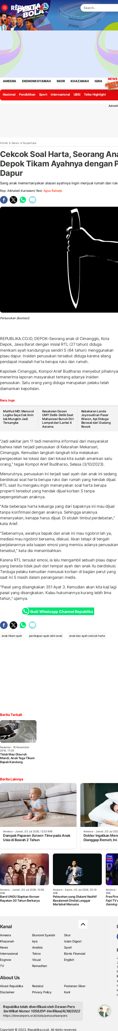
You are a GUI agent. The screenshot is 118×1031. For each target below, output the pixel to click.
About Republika (11, 986)
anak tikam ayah (12, 635)
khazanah (80, 81)
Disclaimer (7, 992)
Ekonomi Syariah (36, 81)
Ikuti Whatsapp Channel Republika (58, 611)
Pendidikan (27, 94)
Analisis (37, 947)
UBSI (77, 94)
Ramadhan (39, 966)
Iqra (35, 941)
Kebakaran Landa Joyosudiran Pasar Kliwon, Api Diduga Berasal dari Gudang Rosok (96, 418)
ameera (9, 81)
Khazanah (7, 941)
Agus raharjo (52, 190)
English (69, 960)
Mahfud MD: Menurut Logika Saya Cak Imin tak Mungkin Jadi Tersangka (18, 417)
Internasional (60, 94)
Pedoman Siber (74, 986)
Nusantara (29, 143)
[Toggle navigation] (4, 7)
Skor (67, 935)
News (112, 79)
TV (2, 966)
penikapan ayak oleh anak (45, 635)
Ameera (5, 935)
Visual (36, 960)
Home (4, 143)
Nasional (9, 94)
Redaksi (37, 986)
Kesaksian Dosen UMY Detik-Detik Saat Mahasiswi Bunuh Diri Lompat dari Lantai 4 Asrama (58, 418)
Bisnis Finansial (74, 953)
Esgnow (5, 960)
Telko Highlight (95, 94)
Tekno (36, 953)
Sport (43, 94)
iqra (98, 81)
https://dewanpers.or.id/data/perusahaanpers (35, 1015)
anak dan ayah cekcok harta (87, 635)
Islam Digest (72, 941)
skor (61, 81)
